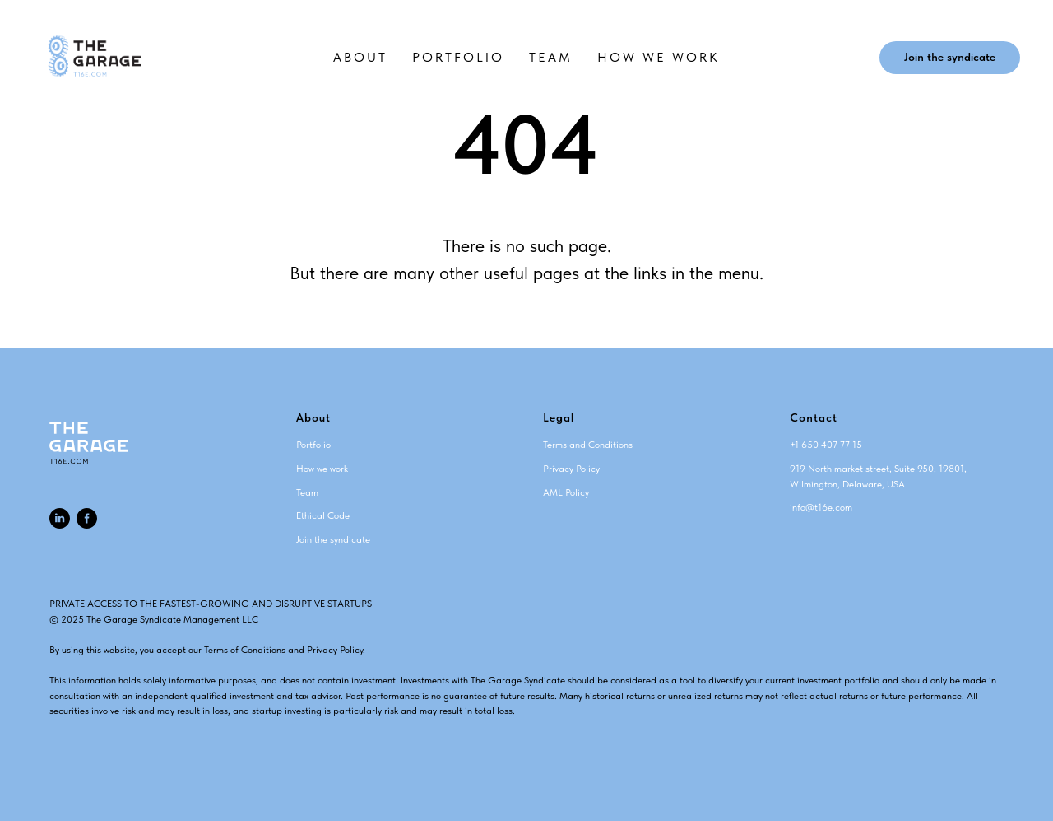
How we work (322, 468)
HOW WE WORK (658, 57)
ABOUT (360, 57)
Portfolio (313, 444)
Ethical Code (323, 515)
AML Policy (566, 492)
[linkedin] (59, 518)
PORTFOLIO (458, 57)
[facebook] (87, 518)
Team (307, 492)
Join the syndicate (333, 539)
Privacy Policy (571, 468)
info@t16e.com (821, 507)
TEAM (551, 57)
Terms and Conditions (588, 444)
